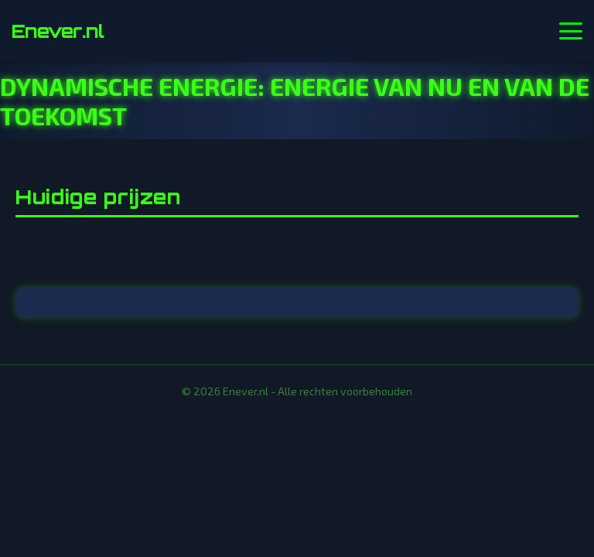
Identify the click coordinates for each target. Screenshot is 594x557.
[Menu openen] (570, 30)
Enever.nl (58, 31)
